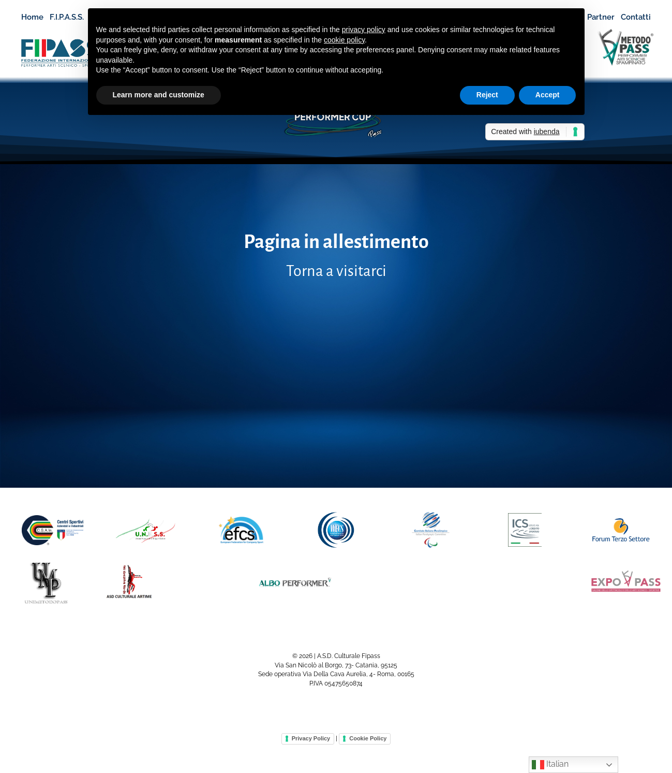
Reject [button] (487, 95)
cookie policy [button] (344, 40)
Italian (550, 765)
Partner (601, 17)
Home (32, 17)
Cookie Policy (367, 738)
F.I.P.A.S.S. (72, 17)
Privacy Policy (311, 738)
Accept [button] (547, 95)
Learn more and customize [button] (158, 95)
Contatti (636, 17)
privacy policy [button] (363, 29)
